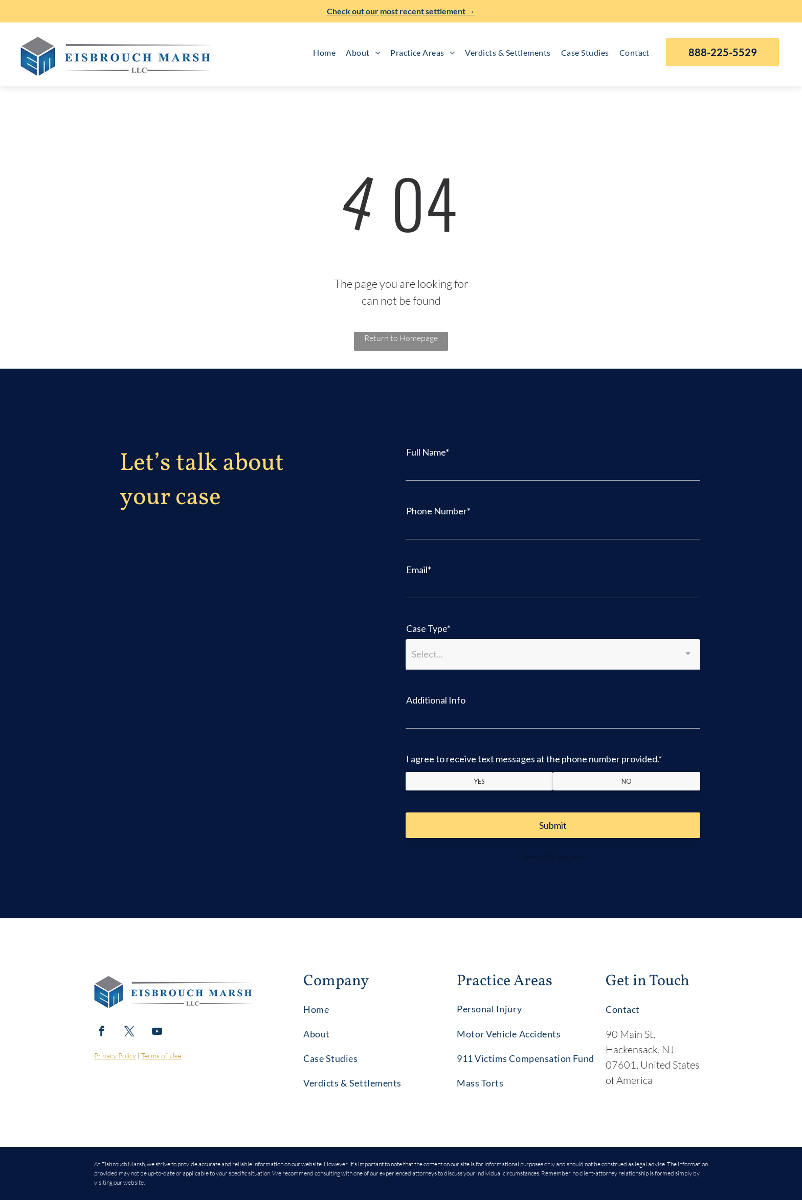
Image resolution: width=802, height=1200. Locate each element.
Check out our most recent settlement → (401, 11)
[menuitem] (324, 52)
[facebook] (101, 1032)
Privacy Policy (115, 1055)
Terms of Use (161, 1055)
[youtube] (157, 1032)
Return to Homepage (401, 338)
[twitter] (129, 1032)
